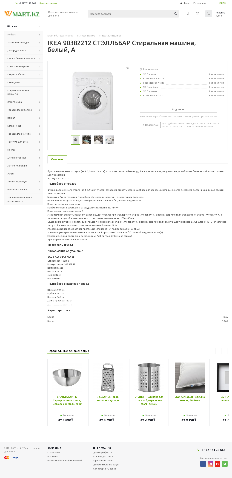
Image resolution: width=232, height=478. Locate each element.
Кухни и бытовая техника (21, 58)
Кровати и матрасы (18, 66)
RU (224, 3)
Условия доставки (103, 456)
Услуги (10, 173)
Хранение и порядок (18, 42)
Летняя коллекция (17, 165)
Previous (219, 351)
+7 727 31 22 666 (27, 3)
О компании (53, 452)
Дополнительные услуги (106, 464)
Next (225, 351)
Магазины (52, 456)
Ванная (11, 118)
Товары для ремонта (19, 133)
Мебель (11, 34)
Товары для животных (19, 110)
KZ (220, 3)
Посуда (11, 149)
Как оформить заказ (104, 468)
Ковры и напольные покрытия (18, 92)
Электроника (14, 102)
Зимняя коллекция (17, 181)
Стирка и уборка (16, 74)
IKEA (14, 26)
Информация (102, 448)
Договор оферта (102, 452)
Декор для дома (16, 50)
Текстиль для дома (17, 141)
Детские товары (16, 157)
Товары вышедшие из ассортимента (19, 199)
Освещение (13, 82)
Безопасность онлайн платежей (64, 460)
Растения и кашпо (17, 189)
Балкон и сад (14, 126)
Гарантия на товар (103, 460)
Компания (54, 448)
